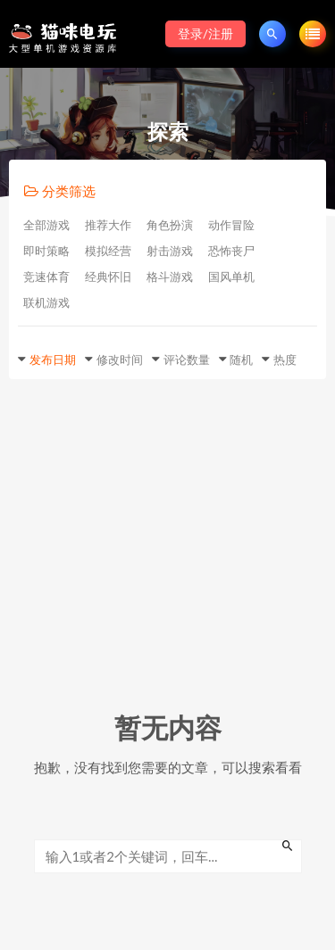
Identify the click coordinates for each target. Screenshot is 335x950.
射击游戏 (170, 251)
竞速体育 (46, 276)
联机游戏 (46, 302)
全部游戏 (46, 225)
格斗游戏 (170, 276)
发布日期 (52, 359)
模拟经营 (108, 251)
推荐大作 (108, 225)
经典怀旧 (108, 276)
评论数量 (186, 359)
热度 (285, 359)
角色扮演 (170, 225)
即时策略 (46, 251)
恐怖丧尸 (231, 251)
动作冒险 (231, 225)
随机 (241, 359)
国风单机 (231, 276)
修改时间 (119, 359)
